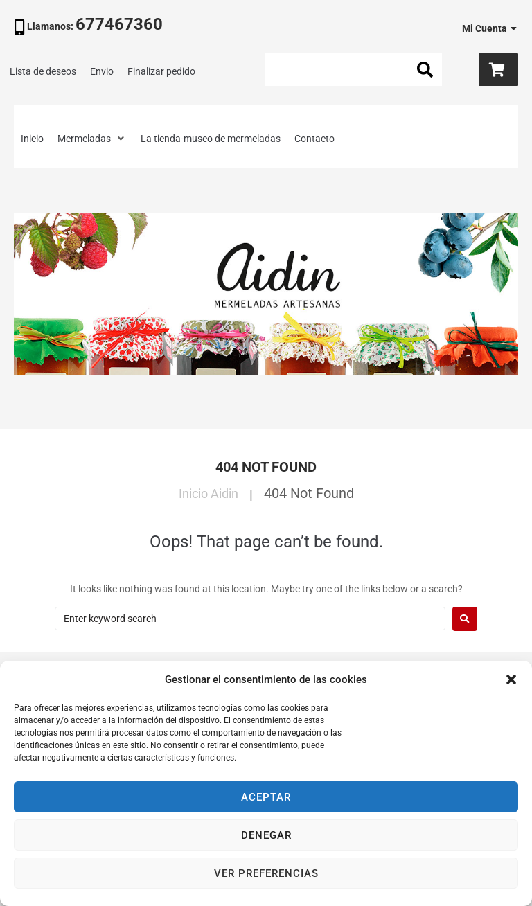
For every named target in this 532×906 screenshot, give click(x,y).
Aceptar (266, 797)
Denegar (266, 835)
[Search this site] (353, 69)
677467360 (119, 24)
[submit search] (425, 70)
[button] (511, 679)
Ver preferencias (266, 873)
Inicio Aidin (208, 493)
